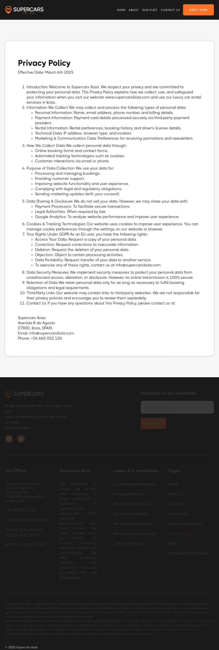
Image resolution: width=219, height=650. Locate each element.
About (134, 10)
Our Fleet (150, 10)
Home (121, 10)
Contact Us (170, 10)
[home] (24, 10)
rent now (198, 10)
